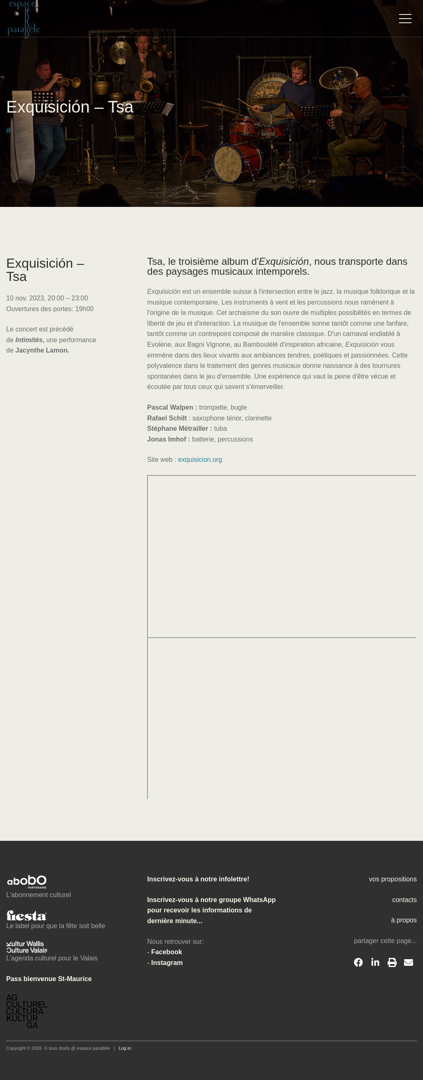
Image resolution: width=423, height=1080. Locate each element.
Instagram (167, 962)
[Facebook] (358, 963)
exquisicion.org (200, 459)
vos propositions (393, 879)
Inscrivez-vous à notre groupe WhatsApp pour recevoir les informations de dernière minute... (211, 910)
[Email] (408, 963)
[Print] (392, 963)
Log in (125, 1048)
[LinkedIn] (375, 963)
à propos (404, 920)
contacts (404, 899)
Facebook (166, 951)
